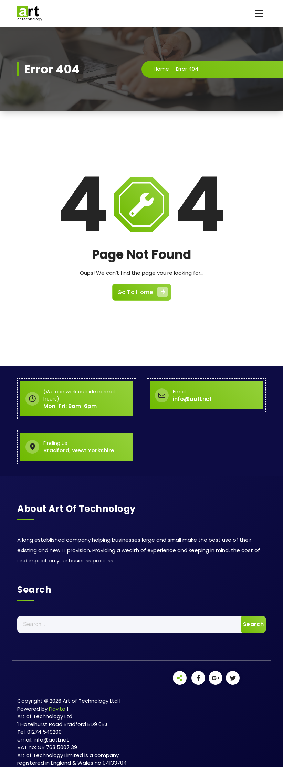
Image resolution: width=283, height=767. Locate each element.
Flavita (57, 708)
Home (161, 69)
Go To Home (142, 292)
